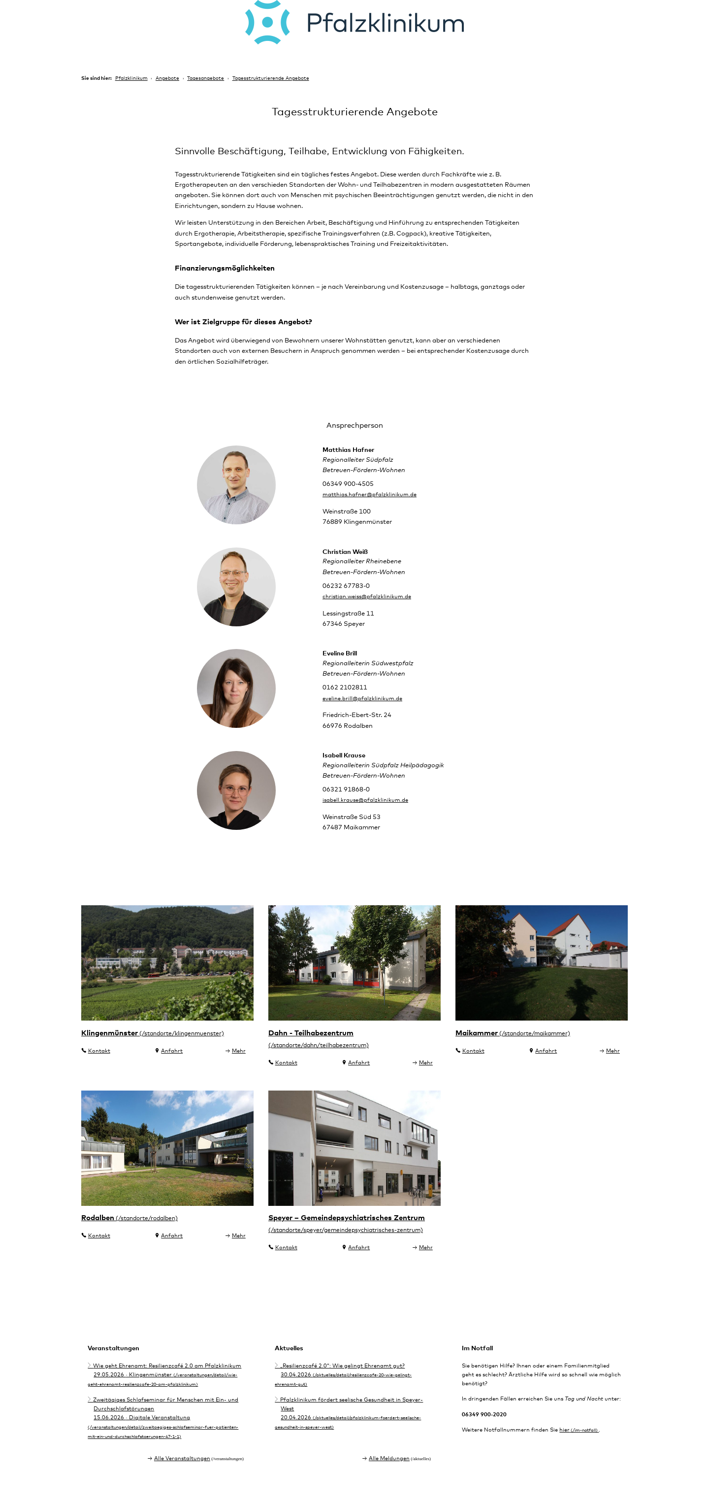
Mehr (239, 1065)
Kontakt (99, 1065)
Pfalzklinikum (131, 78)
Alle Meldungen (389, 1476)
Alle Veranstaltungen (182, 1476)
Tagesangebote (205, 78)
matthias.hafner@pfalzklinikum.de (375, 507)
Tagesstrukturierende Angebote (270, 78)
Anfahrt (172, 1065)
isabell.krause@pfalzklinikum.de (370, 814)
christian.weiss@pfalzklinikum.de (372, 609)
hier (564, 1451)
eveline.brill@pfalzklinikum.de (367, 711)
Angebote (167, 78)
